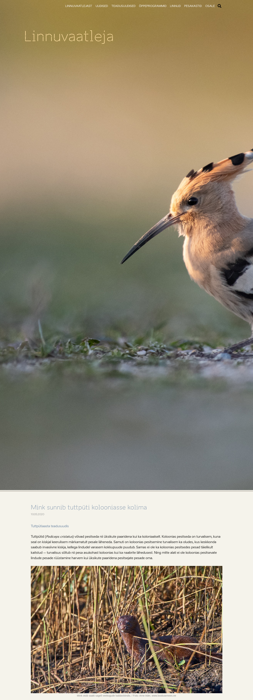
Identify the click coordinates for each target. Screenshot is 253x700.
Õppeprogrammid (152, 6)
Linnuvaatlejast (78, 6)
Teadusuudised (123, 6)
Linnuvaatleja (69, 36)
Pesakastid (193, 6)
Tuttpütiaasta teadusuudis (50, 526)
